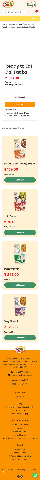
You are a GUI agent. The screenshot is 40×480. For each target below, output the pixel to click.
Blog (20, 403)
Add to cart (20, 97)
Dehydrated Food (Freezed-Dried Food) (20, 438)
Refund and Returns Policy (20, 456)
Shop (20, 400)
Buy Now (19, 104)
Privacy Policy (20, 452)
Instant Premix (20, 435)
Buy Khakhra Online (20, 425)
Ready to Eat (20, 410)
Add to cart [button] (20, 180)
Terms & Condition (20, 459)
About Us (20, 397)
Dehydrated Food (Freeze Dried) (19, 407)
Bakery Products (20, 431)
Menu (33, 18)
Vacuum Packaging (20, 413)
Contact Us (20, 449)
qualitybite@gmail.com (20, 375)
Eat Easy (26, 116)
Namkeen (20, 428)
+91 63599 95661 (19, 372)
